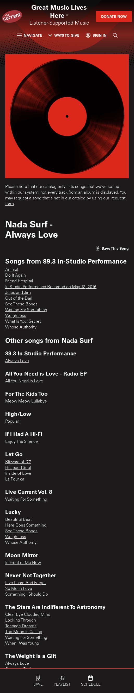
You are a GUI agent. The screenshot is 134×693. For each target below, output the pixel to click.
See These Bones (21, 304)
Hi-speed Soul (18, 468)
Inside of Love (18, 474)
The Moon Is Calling (23, 632)
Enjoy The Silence (21, 442)
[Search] (115, 35)
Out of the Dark (19, 299)
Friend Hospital (19, 281)
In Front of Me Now (23, 563)
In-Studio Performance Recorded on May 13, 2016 (50, 287)
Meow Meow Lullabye (26, 401)
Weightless (15, 316)
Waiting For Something (26, 310)
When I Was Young (22, 643)
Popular (12, 422)
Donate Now (114, 16)
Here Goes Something (25, 525)
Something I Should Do (26, 595)
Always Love (17, 361)
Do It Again (15, 275)
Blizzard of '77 (18, 462)
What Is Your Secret (23, 322)
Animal (11, 270)
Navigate (29, 35)
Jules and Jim (18, 293)
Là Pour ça (14, 479)
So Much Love (18, 589)
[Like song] (112, 248)
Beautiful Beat (18, 520)
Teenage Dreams (20, 626)
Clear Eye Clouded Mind (27, 615)
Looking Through (20, 620)
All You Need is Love (24, 381)
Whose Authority (20, 327)
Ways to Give (64, 35)
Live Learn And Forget (25, 583)
